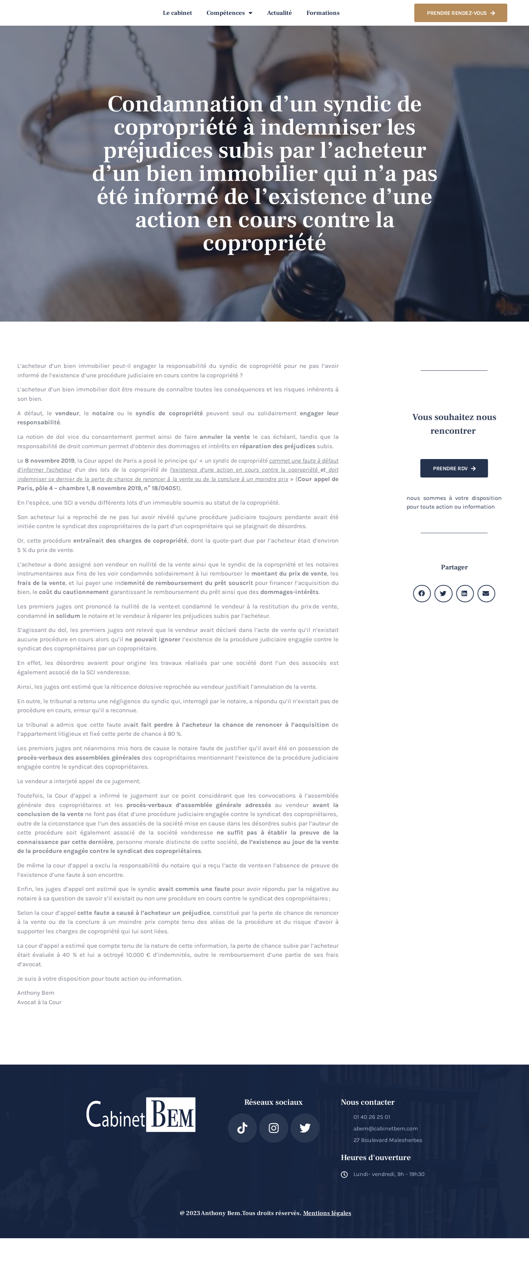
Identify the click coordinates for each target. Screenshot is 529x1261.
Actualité (279, 24)
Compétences (230, 24)
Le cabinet (177, 24)
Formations (323, 24)
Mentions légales (327, 1236)
